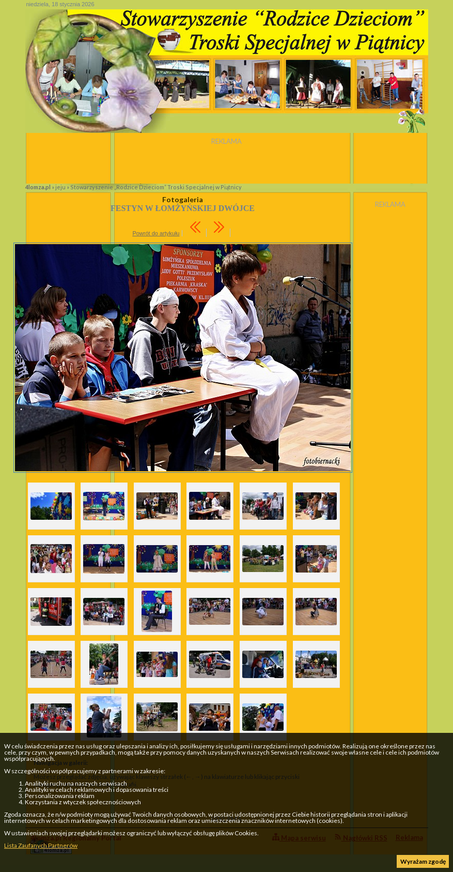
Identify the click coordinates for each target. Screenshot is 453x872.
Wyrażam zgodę (423, 861)
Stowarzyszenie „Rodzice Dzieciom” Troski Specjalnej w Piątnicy (156, 187)
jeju (60, 187)
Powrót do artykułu (155, 233)
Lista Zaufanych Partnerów (40, 845)
